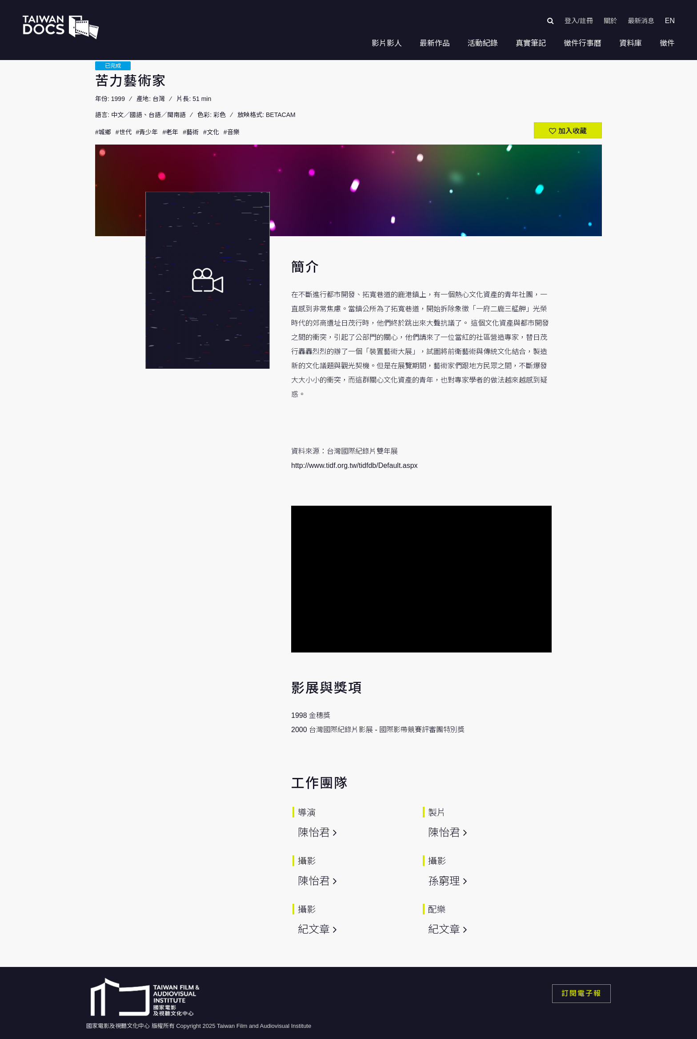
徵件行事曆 (582, 43)
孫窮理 (444, 881)
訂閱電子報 (581, 993)
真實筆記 (531, 43)
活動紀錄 (483, 43)
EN (670, 20)
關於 (610, 20)
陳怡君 (314, 832)
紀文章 (314, 929)
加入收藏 (572, 131)
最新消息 (641, 20)
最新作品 (435, 43)
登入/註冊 (579, 20)
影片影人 (387, 43)
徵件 (667, 43)
